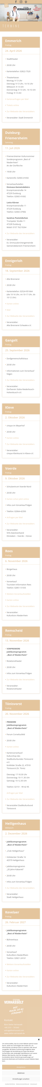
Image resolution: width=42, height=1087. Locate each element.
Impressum (33, 1084)
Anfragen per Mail (15, 517)
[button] (39, 1039)
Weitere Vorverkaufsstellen (19, 594)
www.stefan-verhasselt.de (14, 1033)
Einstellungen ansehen (21, 1079)
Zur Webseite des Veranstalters (21, 111)
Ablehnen (21, 1073)
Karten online (13, 303)
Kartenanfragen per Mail (17, 99)
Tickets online (13, 105)
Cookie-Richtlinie (10, 1084)
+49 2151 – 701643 (11, 1027)
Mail (8, 310)
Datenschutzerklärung (22, 1084)
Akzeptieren (21, 1067)
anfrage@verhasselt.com (14, 1030)
